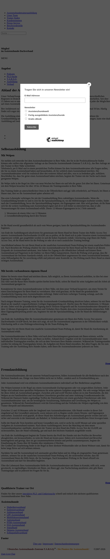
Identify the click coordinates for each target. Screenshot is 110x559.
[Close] (89, 84)
